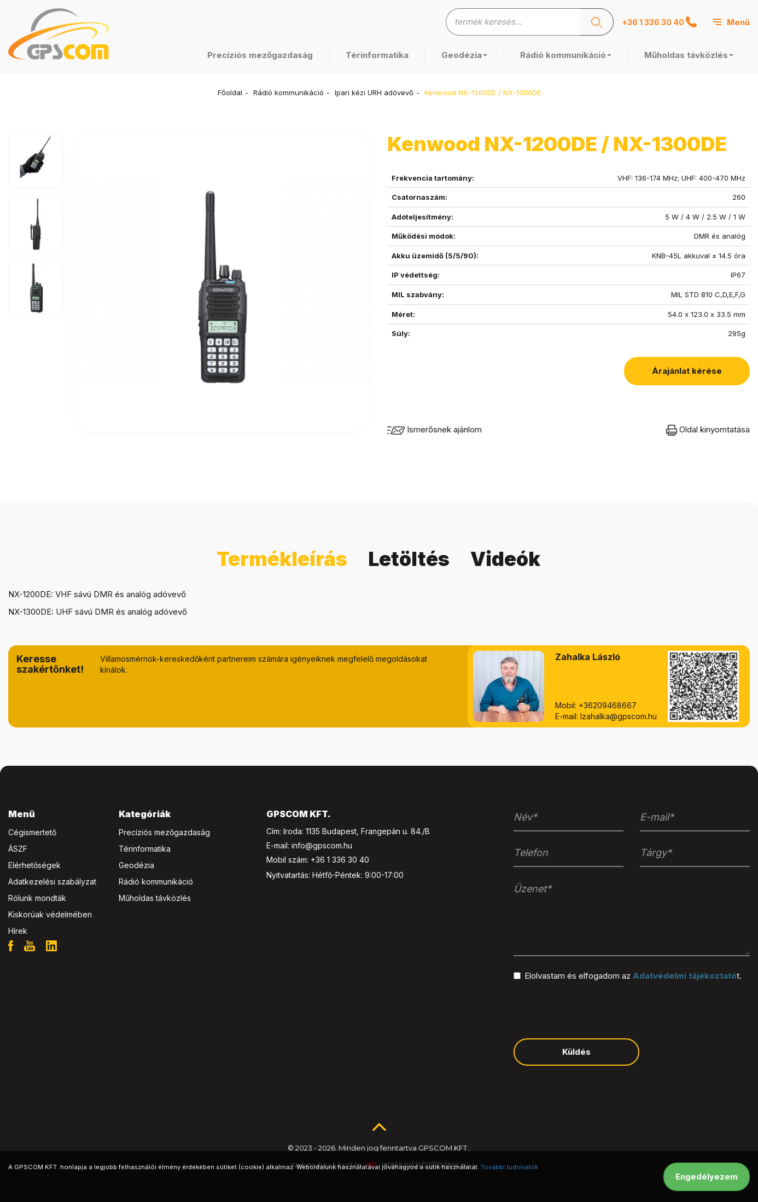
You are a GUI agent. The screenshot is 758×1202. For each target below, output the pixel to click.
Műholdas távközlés (688, 55)
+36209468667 (608, 705)
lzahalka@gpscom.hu (618, 716)
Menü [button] (21, 813)
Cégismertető (32, 832)
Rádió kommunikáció (565, 55)
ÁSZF (17, 848)
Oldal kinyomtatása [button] (708, 429)
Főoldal (230, 92)
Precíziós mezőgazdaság (260, 55)
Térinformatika (377, 55)
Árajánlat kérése (687, 371)
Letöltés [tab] (409, 559)
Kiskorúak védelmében (50, 914)
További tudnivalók (509, 1167)
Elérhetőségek (34, 865)
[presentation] (597, 1008)
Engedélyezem (706, 1176)
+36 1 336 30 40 (659, 21)
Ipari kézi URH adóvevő (374, 92)
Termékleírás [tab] (282, 559)
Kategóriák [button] (145, 813)
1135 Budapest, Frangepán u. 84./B (368, 831)
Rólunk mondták (37, 898)
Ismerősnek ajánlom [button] (434, 429)
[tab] (55, 814)
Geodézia (464, 55)
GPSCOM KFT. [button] (298, 813)
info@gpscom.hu (321, 845)
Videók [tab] (505, 559)
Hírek (17, 930)
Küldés (576, 1052)
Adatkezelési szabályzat (52, 881)
